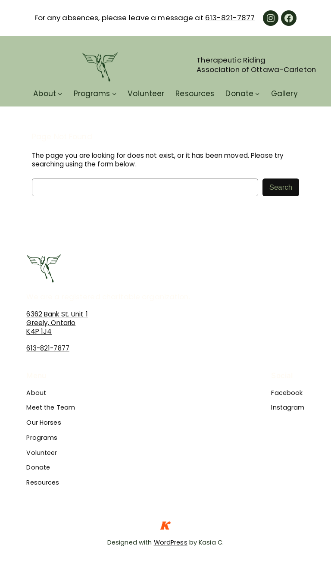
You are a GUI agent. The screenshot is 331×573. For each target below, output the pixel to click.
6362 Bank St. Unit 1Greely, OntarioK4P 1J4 (56, 323)
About (44, 94)
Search (280, 187)
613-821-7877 (230, 18)
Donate (239, 94)
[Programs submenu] (114, 93)
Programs (92, 94)
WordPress (170, 542)
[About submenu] (60, 93)
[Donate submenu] (257, 93)
